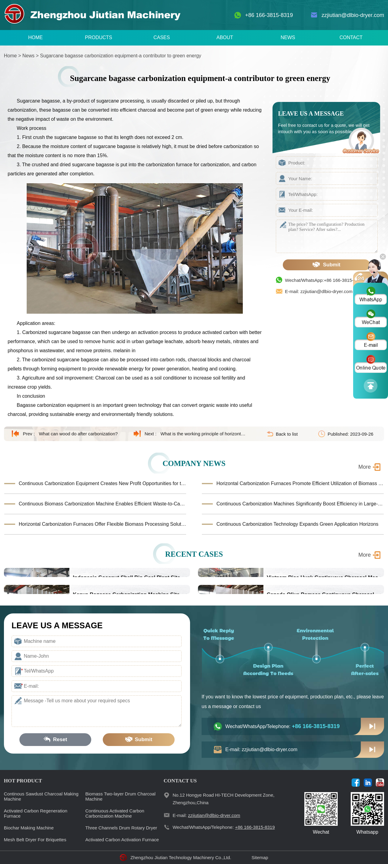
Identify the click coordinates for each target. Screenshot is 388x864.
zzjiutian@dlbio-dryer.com (353, 15)
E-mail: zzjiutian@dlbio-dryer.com (319, 291)
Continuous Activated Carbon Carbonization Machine (114, 813)
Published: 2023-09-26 (350, 434)
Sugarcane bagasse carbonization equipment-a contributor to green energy (120, 55)
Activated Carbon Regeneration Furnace (35, 813)
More (364, 467)
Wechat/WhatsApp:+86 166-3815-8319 (324, 280)
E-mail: (206, 815)
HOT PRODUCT (23, 781)
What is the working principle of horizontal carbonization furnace (204, 433)
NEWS (288, 37)
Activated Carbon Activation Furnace (122, 839)
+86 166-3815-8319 (269, 15)
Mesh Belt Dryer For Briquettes (35, 839)
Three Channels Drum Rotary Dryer (121, 827)
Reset (55, 739)
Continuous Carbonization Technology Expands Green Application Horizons (297, 524)
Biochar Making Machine (29, 827)
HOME (35, 37)
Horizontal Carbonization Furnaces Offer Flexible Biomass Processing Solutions (102, 524)
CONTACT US (180, 781)
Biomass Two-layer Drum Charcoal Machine (120, 796)
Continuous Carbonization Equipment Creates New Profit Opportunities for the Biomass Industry (102, 483)
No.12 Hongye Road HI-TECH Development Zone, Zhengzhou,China (223, 798)
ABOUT (224, 37)
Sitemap (260, 857)
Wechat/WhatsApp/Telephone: (282, 726)
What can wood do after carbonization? (78, 433)
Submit (326, 264)
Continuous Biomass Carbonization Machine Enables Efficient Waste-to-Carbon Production (102, 503)
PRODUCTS (98, 37)
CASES (161, 37)
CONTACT (351, 37)
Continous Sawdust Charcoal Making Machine (41, 796)
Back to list (287, 434)
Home (10, 55)
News (28, 55)
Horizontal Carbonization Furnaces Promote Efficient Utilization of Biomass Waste (300, 483)
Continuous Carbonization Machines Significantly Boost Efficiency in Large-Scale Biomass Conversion (300, 503)
